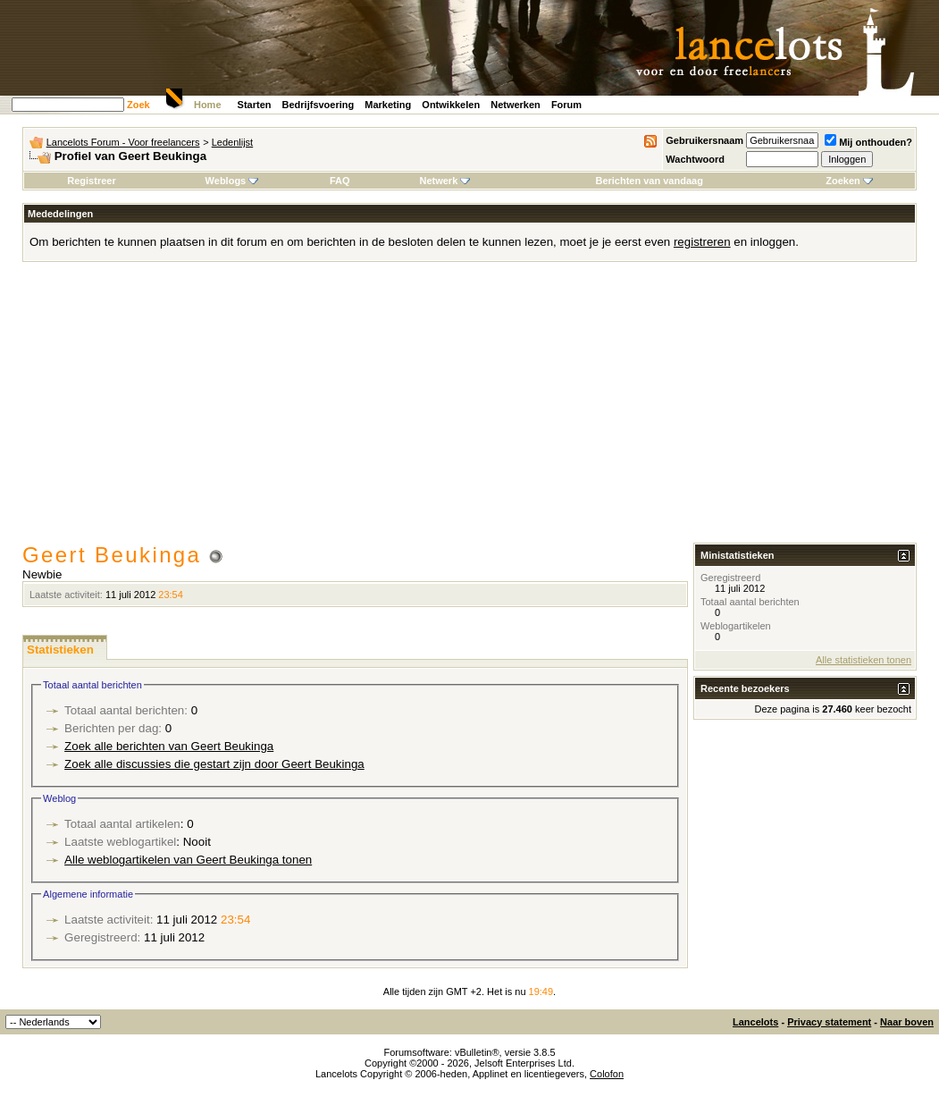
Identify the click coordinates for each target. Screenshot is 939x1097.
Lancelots (755, 1022)
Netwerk (444, 180)
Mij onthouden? (868, 142)
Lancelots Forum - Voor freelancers (123, 142)
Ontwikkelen (451, 104)
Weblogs (232, 180)
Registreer (91, 180)
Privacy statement (829, 1022)
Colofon (607, 1073)
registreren (702, 242)
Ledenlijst (232, 142)
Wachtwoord (695, 159)
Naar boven (907, 1022)
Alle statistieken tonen (863, 659)
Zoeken (849, 180)
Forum (566, 104)
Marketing (388, 104)
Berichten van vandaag (648, 180)
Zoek (138, 104)
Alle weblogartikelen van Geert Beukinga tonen (188, 859)
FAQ (340, 180)
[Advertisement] (469, 408)
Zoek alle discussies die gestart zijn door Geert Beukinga (214, 764)
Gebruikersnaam (704, 140)
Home (208, 104)
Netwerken (515, 104)
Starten (255, 104)
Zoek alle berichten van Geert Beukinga (168, 746)
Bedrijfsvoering (318, 104)
